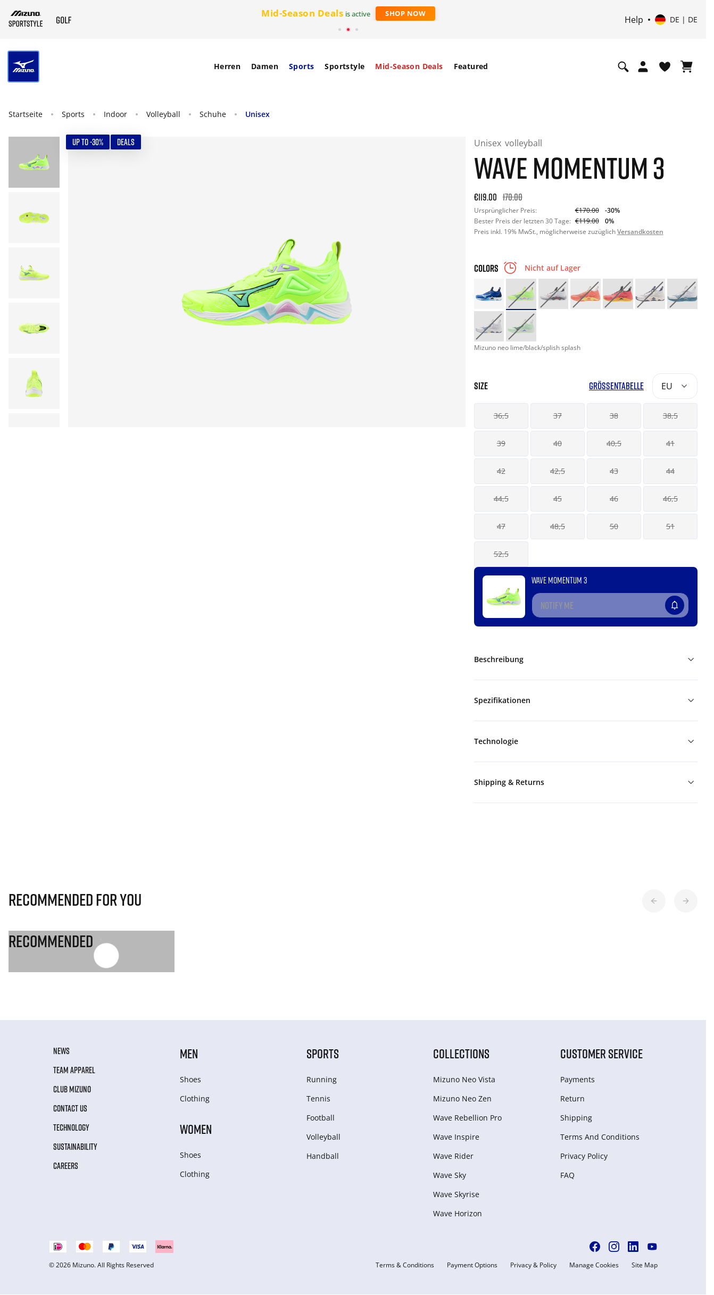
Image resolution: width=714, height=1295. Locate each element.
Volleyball (163, 114)
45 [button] (557, 499)
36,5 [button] (501, 416)
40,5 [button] (614, 443)
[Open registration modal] (643, 66)
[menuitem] (227, 66)
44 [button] (670, 471)
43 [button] (614, 471)
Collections (461, 1053)
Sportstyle (344, 66)
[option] (489, 294)
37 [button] (557, 416)
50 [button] (614, 526)
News (61, 1051)
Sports (301, 66)
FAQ (567, 1175)
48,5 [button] (557, 526)
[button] (654, 901)
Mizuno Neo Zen (462, 1098)
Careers (65, 1165)
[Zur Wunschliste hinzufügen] (685, 601)
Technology (71, 1127)
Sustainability (75, 1146)
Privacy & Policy (533, 1265)
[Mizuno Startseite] (26, 18)
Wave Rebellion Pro (467, 1118)
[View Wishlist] (665, 66)
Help (634, 20)
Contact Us (70, 1108)
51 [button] (670, 526)
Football (320, 1118)
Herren (227, 66)
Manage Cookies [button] (594, 1265)
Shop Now (405, 13)
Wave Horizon (457, 1213)
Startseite (26, 114)
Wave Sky (449, 1175)
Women (196, 1129)
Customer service (601, 1053)
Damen (264, 66)
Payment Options (472, 1265)
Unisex (257, 114)
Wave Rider (453, 1156)
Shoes (190, 1079)
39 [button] (501, 443)
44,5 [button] (501, 499)
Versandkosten (640, 231)
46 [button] (614, 499)
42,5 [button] (557, 471)
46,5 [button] (670, 499)
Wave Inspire (456, 1137)
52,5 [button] (501, 554)
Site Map (645, 1265)
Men (189, 1053)
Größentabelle (616, 385)
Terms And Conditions (600, 1137)
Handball (322, 1156)
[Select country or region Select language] (676, 19)
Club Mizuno (72, 1089)
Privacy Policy (584, 1156)
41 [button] (670, 443)
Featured (471, 66)
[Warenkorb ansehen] (687, 66)
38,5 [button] (670, 416)
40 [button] (557, 443)
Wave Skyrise (456, 1194)
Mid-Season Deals (409, 66)
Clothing (195, 1098)
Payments (577, 1079)
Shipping (576, 1118)
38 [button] (614, 416)
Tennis (318, 1098)
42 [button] (501, 471)
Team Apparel (74, 1070)
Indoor (115, 114)
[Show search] (623, 66)
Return (572, 1098)
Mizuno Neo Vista (464, 1079)
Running (321, 1079)
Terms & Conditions (405, 1265)
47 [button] (501, 526)
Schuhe (213, 114)
